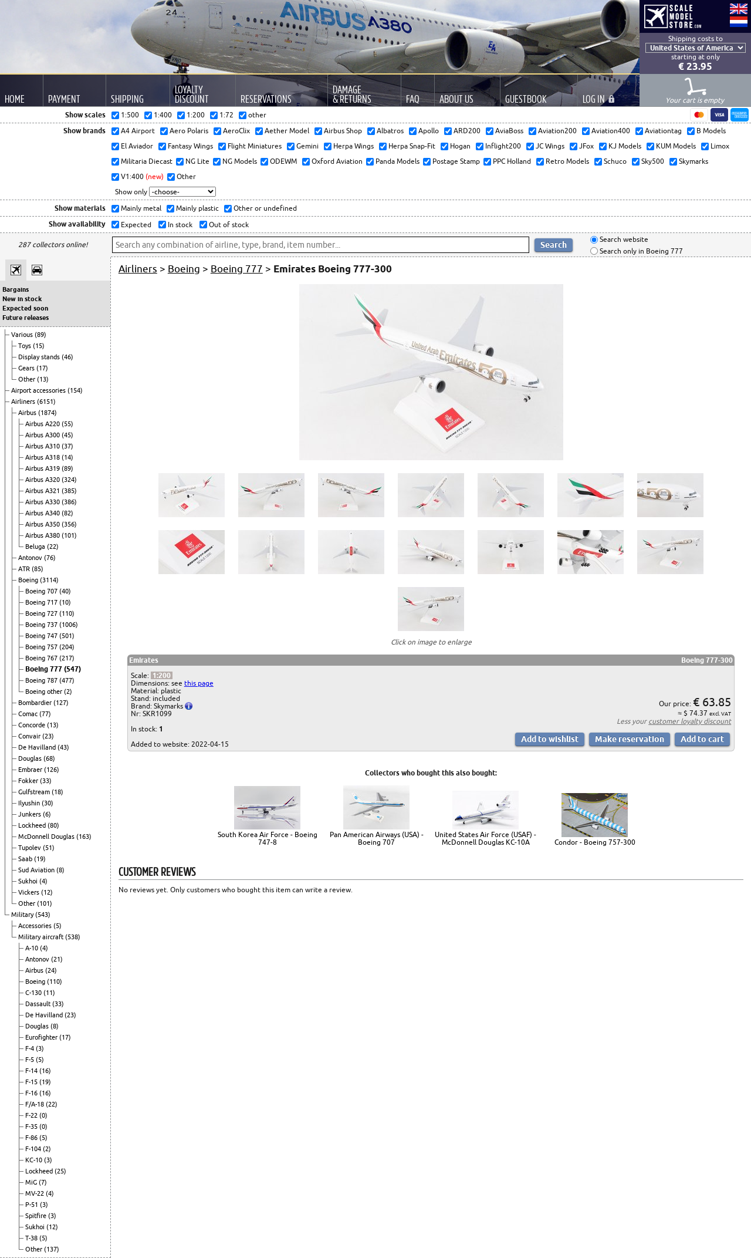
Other (27, 379)
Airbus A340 (43, 513)
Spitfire (36, 1215)
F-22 (32, 1115)
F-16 (32, 1093)
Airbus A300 (43, 435)
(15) (39, 345)
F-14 (32, 1070)
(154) (75, 390)
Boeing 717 (42, 602)
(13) (43, 379)
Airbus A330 (43, 501)
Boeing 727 (42, 613)
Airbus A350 (43, 524)
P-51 (32, 1204)
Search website (623, 240)
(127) (61, 702)
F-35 (32, 1126)
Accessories (35, 925)
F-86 (32, 1137)
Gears (27, 368)
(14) (67, 457)
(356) (69, 524)
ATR (25, 568)
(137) (51, 1249)
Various (23, 334)
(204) (67, 646)
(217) (67, 658)
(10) (65, 602)
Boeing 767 (42, 658)
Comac (28, 713)
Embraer (31, 769)
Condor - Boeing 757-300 (594, 842)
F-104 (34, 1148)
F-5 (30, 1059)
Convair (30, 736)
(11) (49, 992)
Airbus (28, 412)
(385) (69, 490)
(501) (67, 635)
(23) (48, 736)
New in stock (22, 298)
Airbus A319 (43, 468)
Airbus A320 (43, 479)
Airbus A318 (43, 457)
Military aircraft (41, 936)
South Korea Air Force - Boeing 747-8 (267, 838)
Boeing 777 (44, 669)
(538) (72, 936)
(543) (42, 914)
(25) (60, 1171)
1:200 (161, 675)
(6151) (46, 401)
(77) (45, 713)
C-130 (34, 992)
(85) (37, 568)
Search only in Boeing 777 (640, 251)
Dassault (38, 1003)
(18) (57, 791)
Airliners (24, 401)
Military (23, 914)
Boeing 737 (42, 624)
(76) (50, 557)
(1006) (68, 624)
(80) (53, 825)
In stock (179, 224)
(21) (57, 959)
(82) (67, 513)
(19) (40, 858)
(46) (67, 356)
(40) (65, 591)
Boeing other (44, 691)
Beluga (36, 546)
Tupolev (30, 847)
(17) (42, 368)
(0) (43, 1115)
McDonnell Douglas (47, 836)
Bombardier (35, 702)
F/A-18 (35, 1104)
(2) (68, 691)
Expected (135, 224)
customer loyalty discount (689, 721)
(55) (67, 423)
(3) (40, 1048)
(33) (46, 780)
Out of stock (228, 224)
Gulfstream (35, 791)
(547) (72, 669)
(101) (69, 535)
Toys (25, 345)
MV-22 (35, 1193)
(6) (47, 814)
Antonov (31, 557)
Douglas (30, 758)
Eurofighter (42, 1037)
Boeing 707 (42, 591)
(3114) (49, 580)
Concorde (32, 725)
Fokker (29, 780)
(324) (69, 479)
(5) (57, 925)
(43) (63, 747)
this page (199, 683)
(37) (67, 446)
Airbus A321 (43, 490)
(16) (45, 1070)
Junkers (30, 814)
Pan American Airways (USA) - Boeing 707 (377, 838)
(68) (49, 758)
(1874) (47, 412)
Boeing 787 (42, 680)
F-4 (30, 1048)
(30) (47, 803)
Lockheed (33, 825)
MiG (32, 1182)
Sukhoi (28, 881)
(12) (47, 892)
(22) (53, 546)
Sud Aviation (37, 869)
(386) (69, 501)
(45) (67, 435)
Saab (26, 858)
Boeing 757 (42, 646)
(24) (51, 970)
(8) (60, 869)
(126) (51, 769)
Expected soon (25, 308)
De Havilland (37, 747)
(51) (49, 847)
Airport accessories (39, 390)
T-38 (32, 1238)
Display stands (40, 356)
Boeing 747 (42, 635)
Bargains (15, 289)
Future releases (25, 317)
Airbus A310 (43, 446)
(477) (67, 680)
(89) (40, 334)
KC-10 (34, 1159)
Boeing (29, 580)
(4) (43, 881)
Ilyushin (30, 803)
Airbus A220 (43, 423)
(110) (67, 613)
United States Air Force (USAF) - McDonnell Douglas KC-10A (485, 838)
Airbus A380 (43, 535)
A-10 (32, 948)
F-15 (32, 1081)
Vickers (29, 892)
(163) (84, 836)
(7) (43, 1182)
